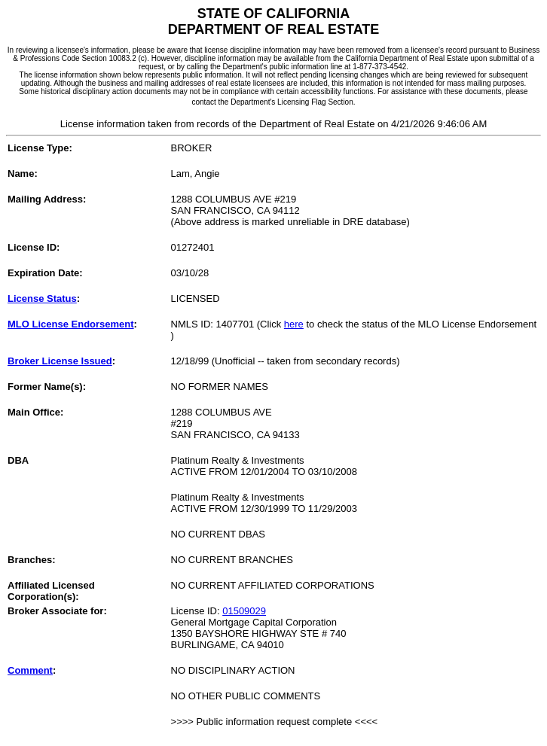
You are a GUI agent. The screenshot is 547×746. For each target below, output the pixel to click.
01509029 (244, 611)
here (294, 324)
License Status (42, 298)
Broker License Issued (60, 361)
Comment (30, 670)
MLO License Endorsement (71, 324)
